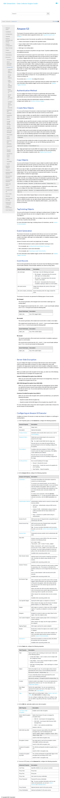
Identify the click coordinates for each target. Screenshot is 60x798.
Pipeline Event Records (45, 152)
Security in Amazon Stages (37, 101)
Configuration (9, 34)
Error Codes (9, 193)
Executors (8, 21)
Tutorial (7, 187)
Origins (7, 50)
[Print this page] (58, 21)
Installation (8, 31)
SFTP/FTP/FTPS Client (9, 155)
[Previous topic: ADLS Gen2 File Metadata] (55, 21)
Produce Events (23, 432)
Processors (8, 52)
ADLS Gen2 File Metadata (9, 63)
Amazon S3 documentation (41, 636)
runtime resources (46, 529)
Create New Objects (10, 76)
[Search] (48, 13)
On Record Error (23, 460)
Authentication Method (10, 71)
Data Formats (9, 48)
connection (29, 79)
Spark (8, 163)
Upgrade (8, 36)
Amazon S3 (14, 21)
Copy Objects (40, 690)
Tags (20, 693)
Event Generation (10, 91)
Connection (22, 479)
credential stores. (42, 784)
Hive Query (9, 134)
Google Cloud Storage (9, 123)
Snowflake (9, 161)
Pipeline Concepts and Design (9, 40)
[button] (5, 28)
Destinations (9, 55)
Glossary (8, 196)
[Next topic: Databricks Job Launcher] (56, 21)
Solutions (8, 170)
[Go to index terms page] (56, 3)
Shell (8, 159)
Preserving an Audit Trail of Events (37, 251)
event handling (34, 434)
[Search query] (30, 13)
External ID (22, 638)
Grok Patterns (9, 210)
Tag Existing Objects (10, 86)
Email (8, 119)
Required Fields (23, 437)
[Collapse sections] (53, 21)
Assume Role (22, 533)
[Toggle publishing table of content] (2, 25)
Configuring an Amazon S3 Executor (10, 104)
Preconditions (22, 449)
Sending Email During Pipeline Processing (39, 246)
